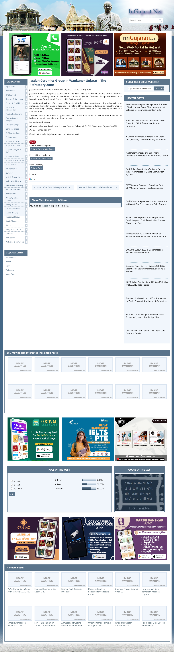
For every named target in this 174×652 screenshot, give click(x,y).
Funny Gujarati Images (16, 119)
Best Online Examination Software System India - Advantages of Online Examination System (145, 172)
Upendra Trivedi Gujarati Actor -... (126, 590)
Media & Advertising (16, 185)
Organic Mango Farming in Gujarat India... (99, 624)
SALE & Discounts (16, 209)
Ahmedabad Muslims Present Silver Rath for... (72, 624)
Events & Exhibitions (16, 103)
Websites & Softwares (16, 242)
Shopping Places (16, 217)
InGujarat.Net (16, 169)
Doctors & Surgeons (16, 99)
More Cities (10, 274)
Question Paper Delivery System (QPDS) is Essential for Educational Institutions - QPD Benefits (146, 269)
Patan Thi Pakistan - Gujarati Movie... (124, 624)
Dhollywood (16, 95)
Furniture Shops (16, 125)
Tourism (16, 233)
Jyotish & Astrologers (16, 177)
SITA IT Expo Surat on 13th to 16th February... (45, 624)
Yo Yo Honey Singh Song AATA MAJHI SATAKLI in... (19, 590)
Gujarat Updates (16, 141)
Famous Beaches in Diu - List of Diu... (46, 590)
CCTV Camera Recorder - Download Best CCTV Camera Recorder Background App (144, 186)
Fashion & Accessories (16, 108)
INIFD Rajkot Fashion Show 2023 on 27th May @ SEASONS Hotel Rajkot (147, 283)
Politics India (16, 194)
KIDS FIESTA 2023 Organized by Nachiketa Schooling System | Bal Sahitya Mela (145, 316)
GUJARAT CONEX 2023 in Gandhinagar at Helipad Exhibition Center (144, 251)
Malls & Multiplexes (16, 181)
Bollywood (16, 91)
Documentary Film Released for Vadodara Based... (98, 592)
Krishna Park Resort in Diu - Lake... (71, 590)
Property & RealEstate (16, 199)
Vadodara (10, 270)
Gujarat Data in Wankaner (43, 149)
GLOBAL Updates (16, 133)
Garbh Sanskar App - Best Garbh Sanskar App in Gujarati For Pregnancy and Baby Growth (147, 202)
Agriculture (16, 86)
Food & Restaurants (16, 114)
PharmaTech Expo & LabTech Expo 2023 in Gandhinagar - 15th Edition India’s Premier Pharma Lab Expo (145, 220)
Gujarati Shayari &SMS (16, 150)
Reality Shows (16, 204)
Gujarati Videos (16, 156)
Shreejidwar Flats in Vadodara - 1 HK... (17, 624)
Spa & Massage (16, 221)
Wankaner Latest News (41, 158)
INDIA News (16, 165)
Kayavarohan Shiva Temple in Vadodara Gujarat (151, 592)
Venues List (16, 238)
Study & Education (16, 229)
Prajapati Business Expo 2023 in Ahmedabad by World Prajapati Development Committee (146, 299)
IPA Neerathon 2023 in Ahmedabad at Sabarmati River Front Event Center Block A (146, 235)
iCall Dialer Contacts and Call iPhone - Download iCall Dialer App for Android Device (147, 154)
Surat (8, 266)
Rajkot (8, 262)
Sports (16, 225)
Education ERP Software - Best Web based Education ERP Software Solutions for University (145, 123)
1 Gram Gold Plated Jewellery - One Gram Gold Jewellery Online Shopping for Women (146, 138)
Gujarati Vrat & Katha (16, 160)
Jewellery (16, 173)
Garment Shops (16, 129)
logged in (46, 205)
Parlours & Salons (16, 189)
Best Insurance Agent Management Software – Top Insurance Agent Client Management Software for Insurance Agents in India (146, 107)
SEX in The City (16, 213)
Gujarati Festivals (16, 145)
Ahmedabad (11, 257)
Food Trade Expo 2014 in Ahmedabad (153, 624)
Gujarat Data (16, 137)
